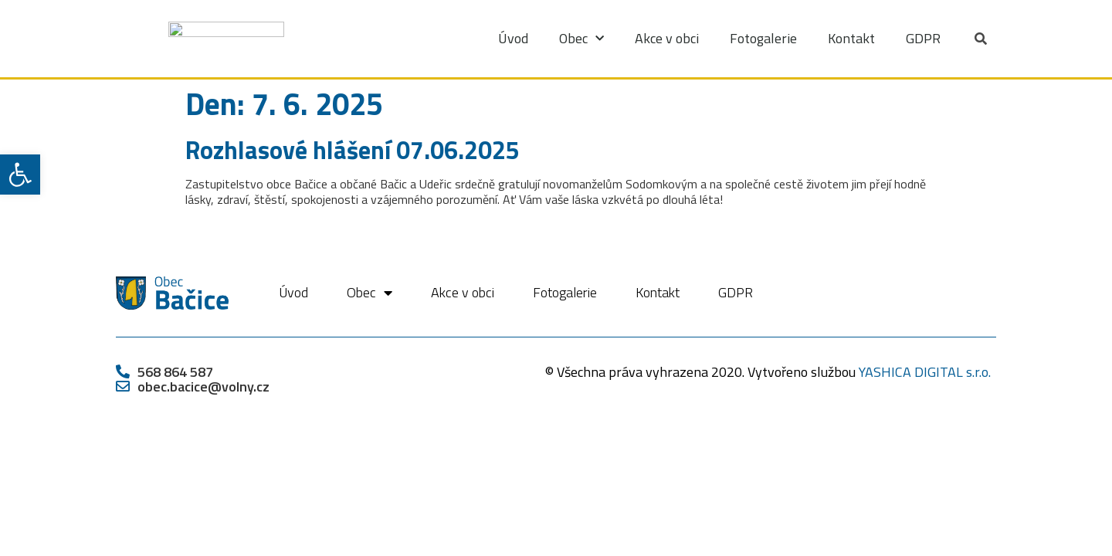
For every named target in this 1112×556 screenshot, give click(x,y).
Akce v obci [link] (667, 38)
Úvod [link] (513, 38)
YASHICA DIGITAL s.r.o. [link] (925, 371)
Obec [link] (581, 39)
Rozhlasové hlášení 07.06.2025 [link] (352, 149)
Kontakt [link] (851, 38)
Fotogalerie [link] (763, 38)
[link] (20, 174)
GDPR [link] (923, 38)
